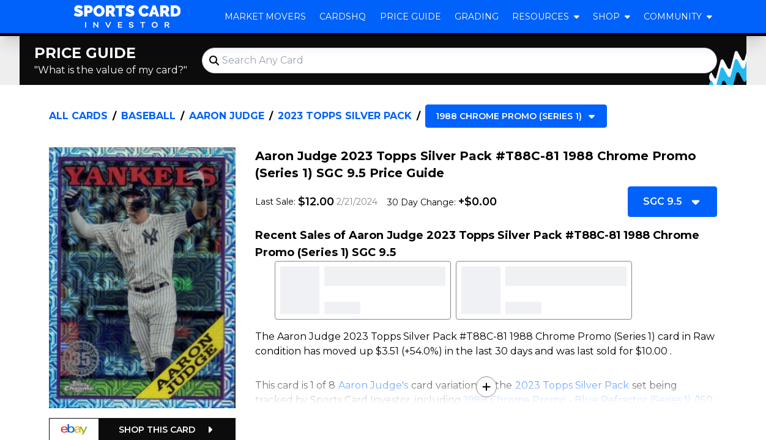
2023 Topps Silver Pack (345, 116)
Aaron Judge (226, 116)
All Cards (78, 116)
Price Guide (410, 16)
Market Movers (265, 16)
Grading (477, 16)
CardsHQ (342, 16)
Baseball (148, 116)
